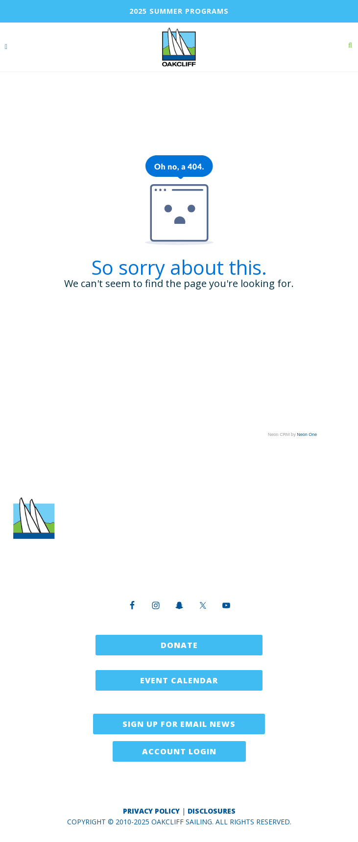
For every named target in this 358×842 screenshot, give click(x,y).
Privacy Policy (151, 811)
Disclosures (212, 811)
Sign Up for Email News (179, 724)
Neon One (307, 434)
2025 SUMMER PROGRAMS (179, 11)
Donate (179, 645)
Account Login (179, 751)
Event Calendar (179, 680)
